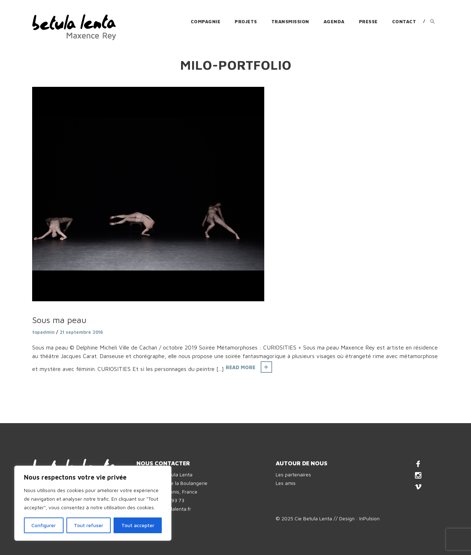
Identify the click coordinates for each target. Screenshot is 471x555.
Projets (246, 21)
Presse (368, 21)
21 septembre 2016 (81, 332)
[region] (92, 503)
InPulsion (369, 518)
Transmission (290, 21)
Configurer (43, 525)
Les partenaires (293, 474)
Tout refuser (88, 525)
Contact (404, 21)
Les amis (286, 483)
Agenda (334, 21)
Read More (240, 367)
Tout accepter (137, 525)
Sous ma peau (59, 320)
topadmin (43, 332)
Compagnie (206, 21)
